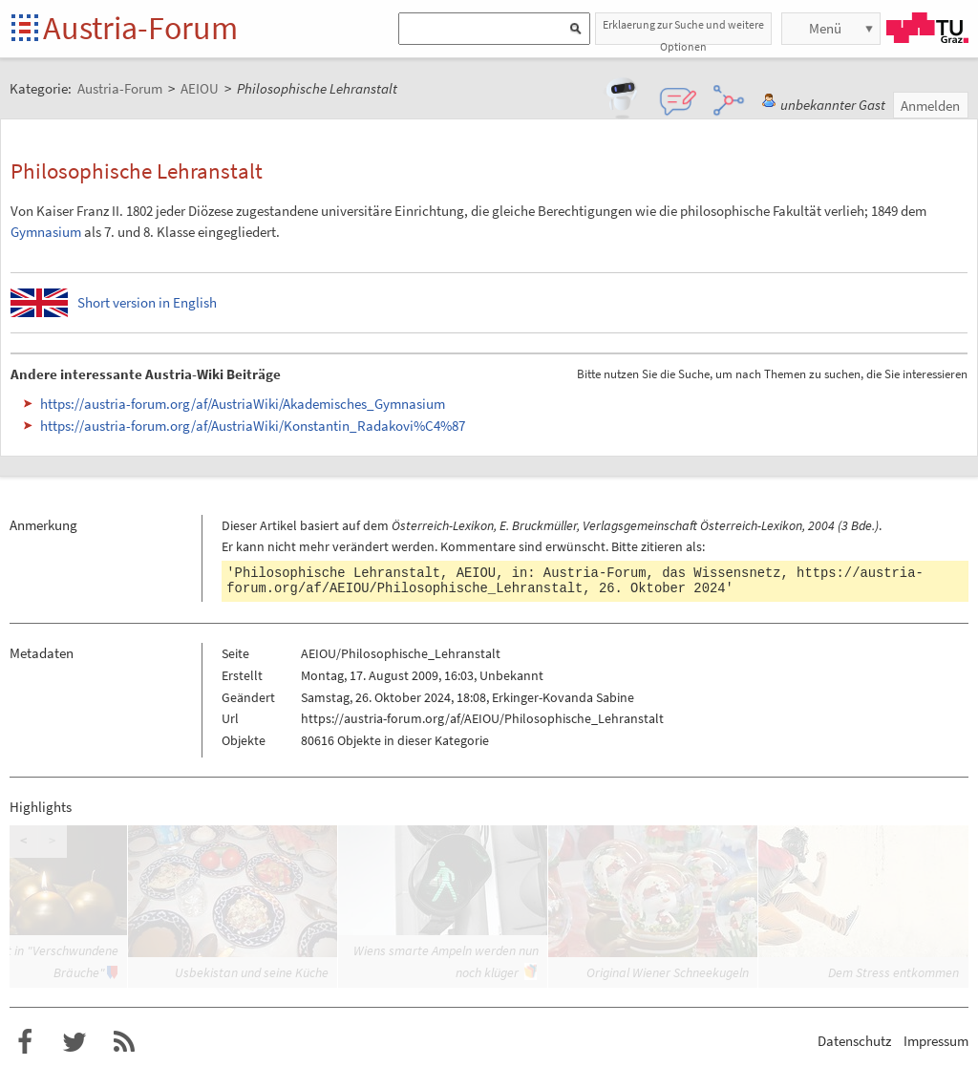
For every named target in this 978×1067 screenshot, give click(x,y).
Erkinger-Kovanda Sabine (563, 697)
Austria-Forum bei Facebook (25, 1042)
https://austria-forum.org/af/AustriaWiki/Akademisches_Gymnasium (242, 404)
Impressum (936, 1041)
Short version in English (147, 302)
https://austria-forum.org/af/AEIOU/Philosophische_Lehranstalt (574, 581)
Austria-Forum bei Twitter (74, 1042)
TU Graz (927, 27)
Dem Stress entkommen (893, 972)
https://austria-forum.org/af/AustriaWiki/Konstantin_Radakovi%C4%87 (252, 425)
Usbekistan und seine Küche (252, 972)
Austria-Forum (140, 28)
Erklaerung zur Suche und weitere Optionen (683, 31)
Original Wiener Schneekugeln (667, 972)
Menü (825, 28)
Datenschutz (854, 1041)
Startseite (26, 29)
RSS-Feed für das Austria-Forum (124, 1042)
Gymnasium (46, 232)
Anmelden (930, 105)
